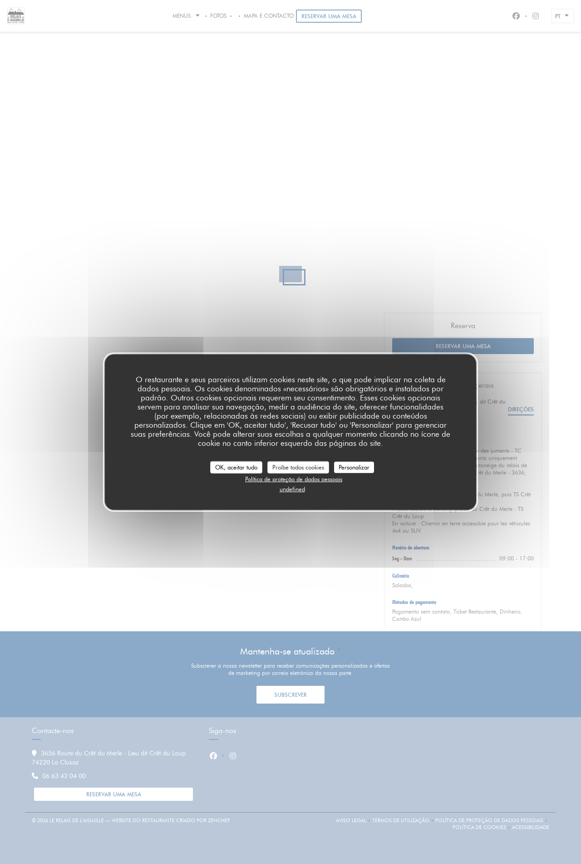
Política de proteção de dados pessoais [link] (293, 479)
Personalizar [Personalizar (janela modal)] (354, 466)
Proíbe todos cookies (298, 466)
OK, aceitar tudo (236, 466)
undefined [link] (292, 488)
